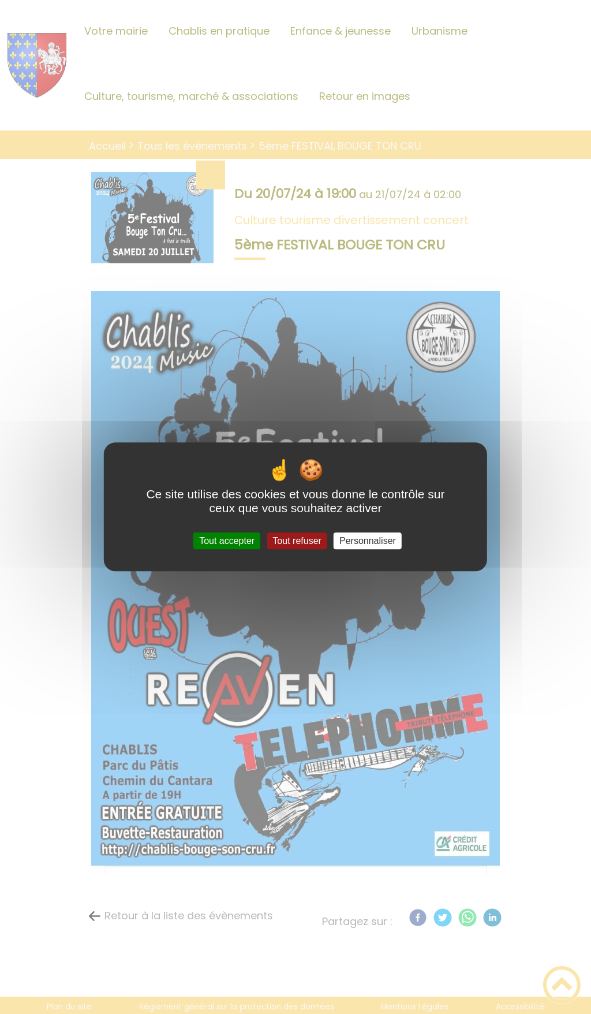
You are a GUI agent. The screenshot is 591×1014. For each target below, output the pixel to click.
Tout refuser (296, 541)
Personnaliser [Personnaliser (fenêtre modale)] (367, 541)
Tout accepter (227, 541)
